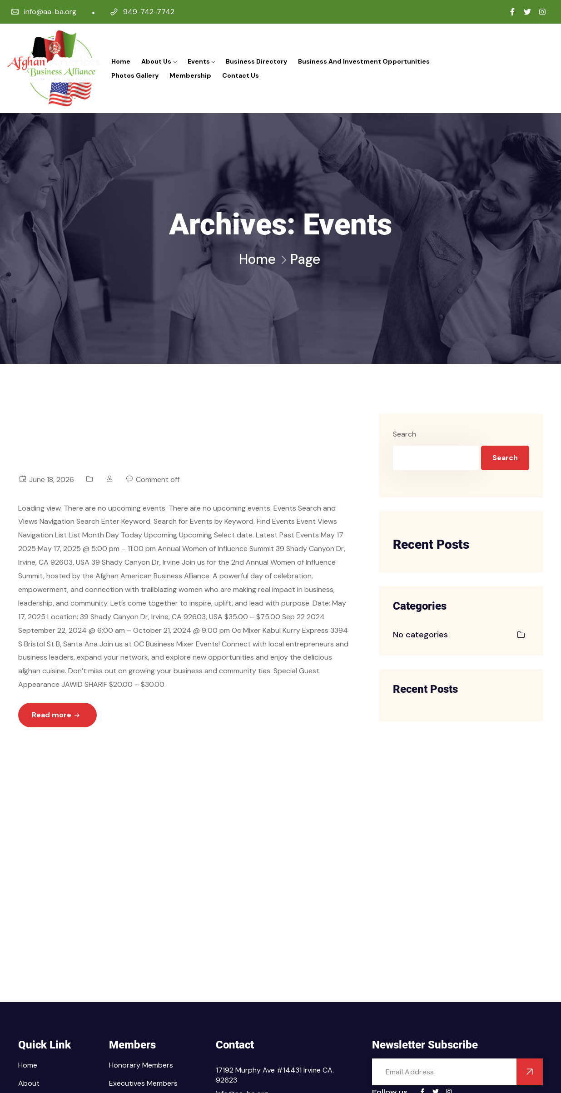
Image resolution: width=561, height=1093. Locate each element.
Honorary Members (141, 1065)
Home (120, 61)
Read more (56, 715)
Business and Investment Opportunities (364, 61)
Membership (190, 75)
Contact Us (240, 75)
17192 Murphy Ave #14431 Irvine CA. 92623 (275, 1075)
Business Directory (256, 61)
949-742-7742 (148, 11)
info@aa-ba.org (50, 11)
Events (199, 61)
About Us (156, 61)
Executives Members (143, 1083)
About (29, 1083)
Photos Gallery (135, 75)
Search (404, 434)
